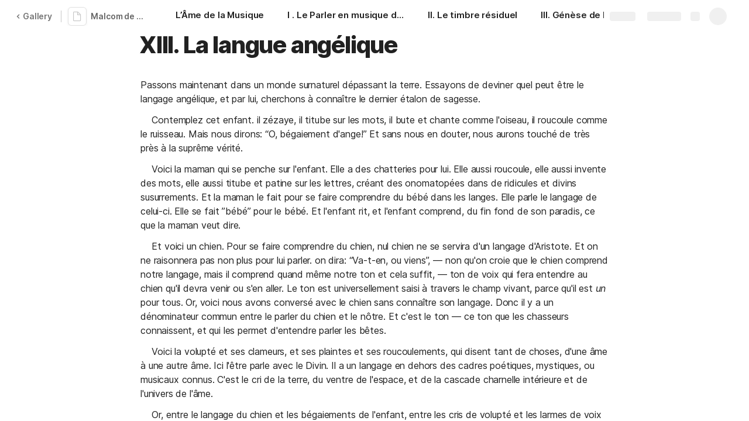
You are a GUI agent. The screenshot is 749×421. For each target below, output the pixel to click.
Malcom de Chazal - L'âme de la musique (119, 16)
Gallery (34, 16)
